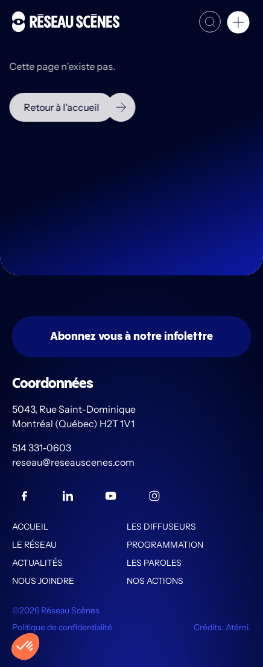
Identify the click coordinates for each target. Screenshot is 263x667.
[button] (238, 24)
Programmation (165, 544)
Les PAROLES (154, 563)
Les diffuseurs (161, 526)
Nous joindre (43, 581)
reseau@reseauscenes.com (74, 462)
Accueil (30, 526)
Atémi (237, 627)
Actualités (37, 563)
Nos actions (155, 581)
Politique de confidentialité (62, 627)
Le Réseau (34, 544)
